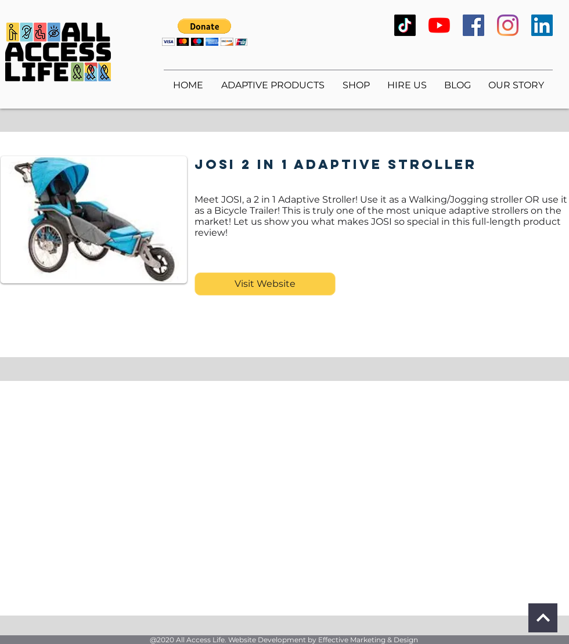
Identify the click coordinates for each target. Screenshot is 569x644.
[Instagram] (507, 25)
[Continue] (542, 617)
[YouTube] (439, 25)
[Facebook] (473, 25)
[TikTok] (405, 25)
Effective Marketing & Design (368, 639)
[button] (204, 32)
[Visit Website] (265, 284)
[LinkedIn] (542, 25)
